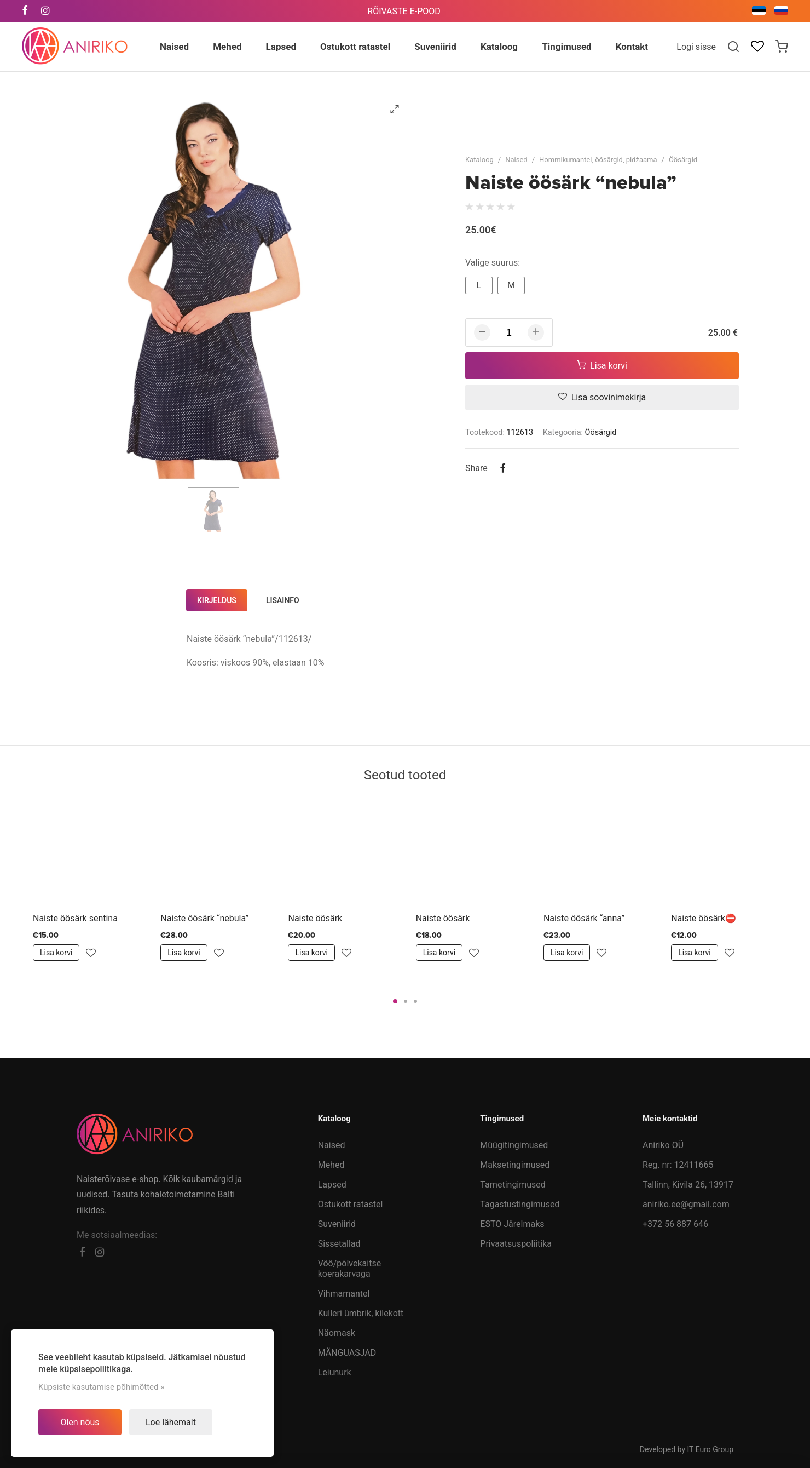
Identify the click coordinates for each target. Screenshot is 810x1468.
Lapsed (332, 1184)
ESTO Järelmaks (512, 1224)
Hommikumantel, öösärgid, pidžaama (598, 160)
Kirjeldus (216, 600)
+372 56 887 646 (675, 1224)
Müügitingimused (514, 1145)
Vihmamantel (344, 1293)
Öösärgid (683, 160)
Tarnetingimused (513, 1184)
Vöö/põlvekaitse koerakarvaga (349, 1268)
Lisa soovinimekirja (602, 397)
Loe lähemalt (171, 1422)
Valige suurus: (492, 262)
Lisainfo (282, 600)
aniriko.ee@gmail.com (686, 1204)
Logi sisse (696, 47)
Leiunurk (334, 1372)
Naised (516, 160)
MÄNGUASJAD (347, 1352)
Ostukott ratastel (350, 1204)
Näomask (336, 1333)
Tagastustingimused (519, 1204)
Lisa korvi (602, 365)
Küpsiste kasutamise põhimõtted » (101, 1387)
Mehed (331, 1165)
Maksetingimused (514, 1165)
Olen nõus (79, 1422)
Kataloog (479, 160)
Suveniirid (337, 1224)
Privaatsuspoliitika (516, 1243)
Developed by (686, 1449)
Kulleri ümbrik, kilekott (361, 1313)
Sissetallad (339, 1243)
